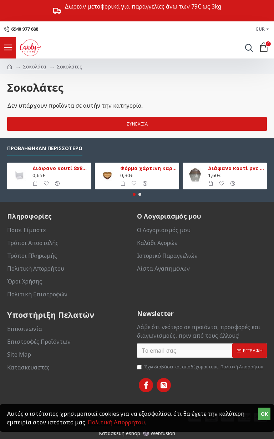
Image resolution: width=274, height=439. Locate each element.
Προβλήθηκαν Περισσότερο (44, 148)
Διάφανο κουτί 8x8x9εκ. (60, 168)
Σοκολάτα (34, 66)
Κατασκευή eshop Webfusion (137, 433)
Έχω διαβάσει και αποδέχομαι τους (200, 367)
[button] (134, 194)
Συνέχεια (137, 124)
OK (264, 413)
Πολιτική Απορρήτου (116, 422)
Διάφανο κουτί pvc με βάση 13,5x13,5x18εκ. (236, 168)
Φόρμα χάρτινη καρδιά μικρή (148, 168)
